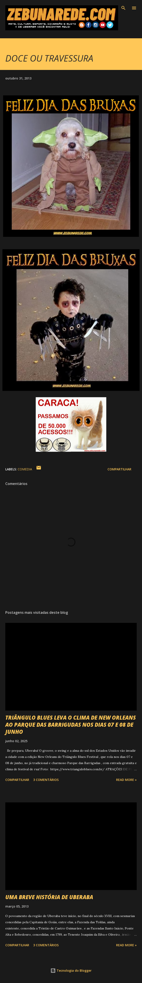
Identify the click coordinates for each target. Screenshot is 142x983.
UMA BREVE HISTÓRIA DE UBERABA (49, 897)
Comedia (25, 469)
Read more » (126, 780)
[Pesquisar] (123, 8)
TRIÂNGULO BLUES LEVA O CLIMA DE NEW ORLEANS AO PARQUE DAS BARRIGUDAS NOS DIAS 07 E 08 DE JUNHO (70, 724)
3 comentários (46, 780)
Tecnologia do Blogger (71, 970)
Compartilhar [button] (119, 469)
